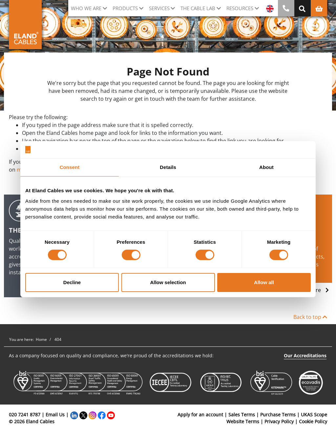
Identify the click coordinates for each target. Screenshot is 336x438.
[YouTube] (111, 414)
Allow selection (168, 282)
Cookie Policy (313, 421)
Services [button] (159, 8)
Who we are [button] (86, 8)
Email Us (55, 414)
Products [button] (125, 8)
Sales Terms (241, 414)
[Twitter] (83, 414)
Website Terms (242, 421)
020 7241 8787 (24, 414)
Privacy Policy (279, 421)
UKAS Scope (314, 414)
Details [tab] (168, 167)
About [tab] (266, 167)
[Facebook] (102, 414)
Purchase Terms (278, 414)
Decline (72, 282)
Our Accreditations (305, 355)
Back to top (310, 317)
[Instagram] (92, 414)
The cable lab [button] (197, 8)
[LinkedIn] (74, 414)
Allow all (264, 282)
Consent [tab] (70, 167)
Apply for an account (200, 414)
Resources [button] (239, 8)
